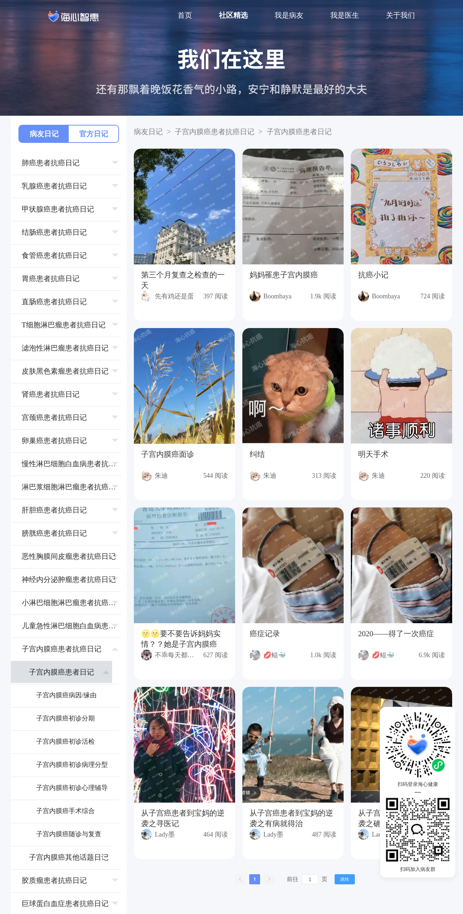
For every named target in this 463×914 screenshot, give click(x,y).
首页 (185, 15)
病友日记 (44, 134)
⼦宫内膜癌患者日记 (298, 132)
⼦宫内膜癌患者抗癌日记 (214, 132)
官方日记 (93, 134)
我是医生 (344, 15)
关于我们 (400, 15)
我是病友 (289, 15)
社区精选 (233, 15)
